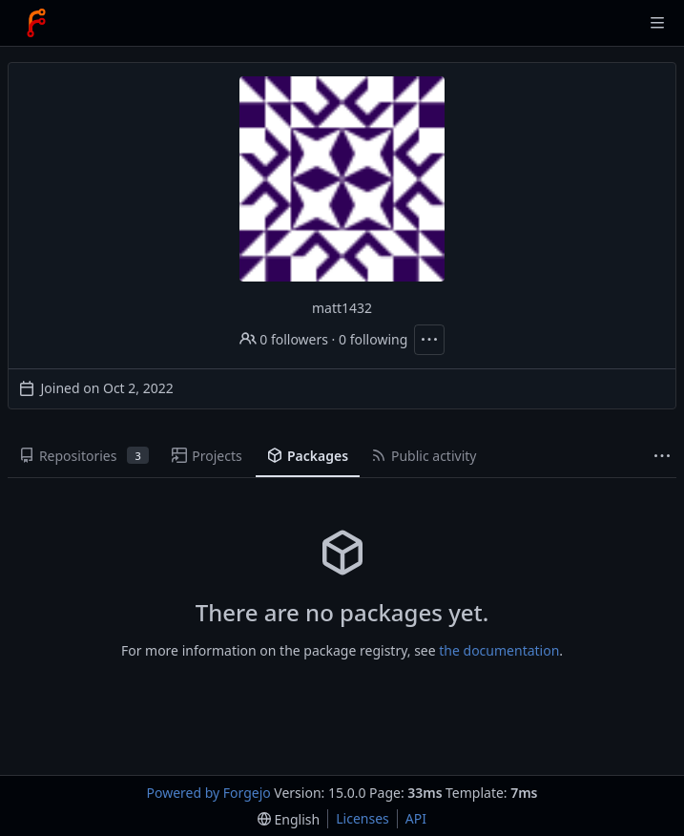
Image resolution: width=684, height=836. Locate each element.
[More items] (662, 456)
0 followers (283, 339)
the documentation (499, 650)
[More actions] (429, 339)
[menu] (289, 819)
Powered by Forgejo (209, 793)
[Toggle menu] (657, 23)
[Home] (36, 23)
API (415, 818)
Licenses (362, 818)
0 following (373, 339)
